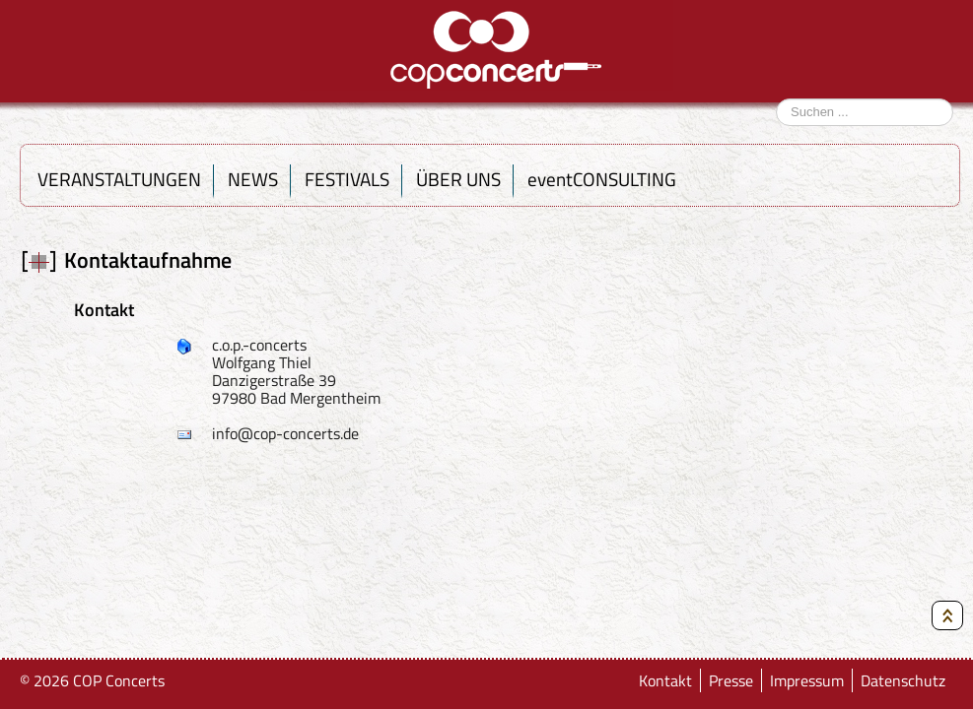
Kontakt (669, 680)
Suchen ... (776, 91)
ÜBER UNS (458, 178)
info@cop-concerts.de (285, 433)
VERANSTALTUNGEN (119, 178)
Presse (733, 680)
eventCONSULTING (601, 178)
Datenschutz (905, 680)
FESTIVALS (347, 178)
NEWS (253, 178)
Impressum (809, 680)
